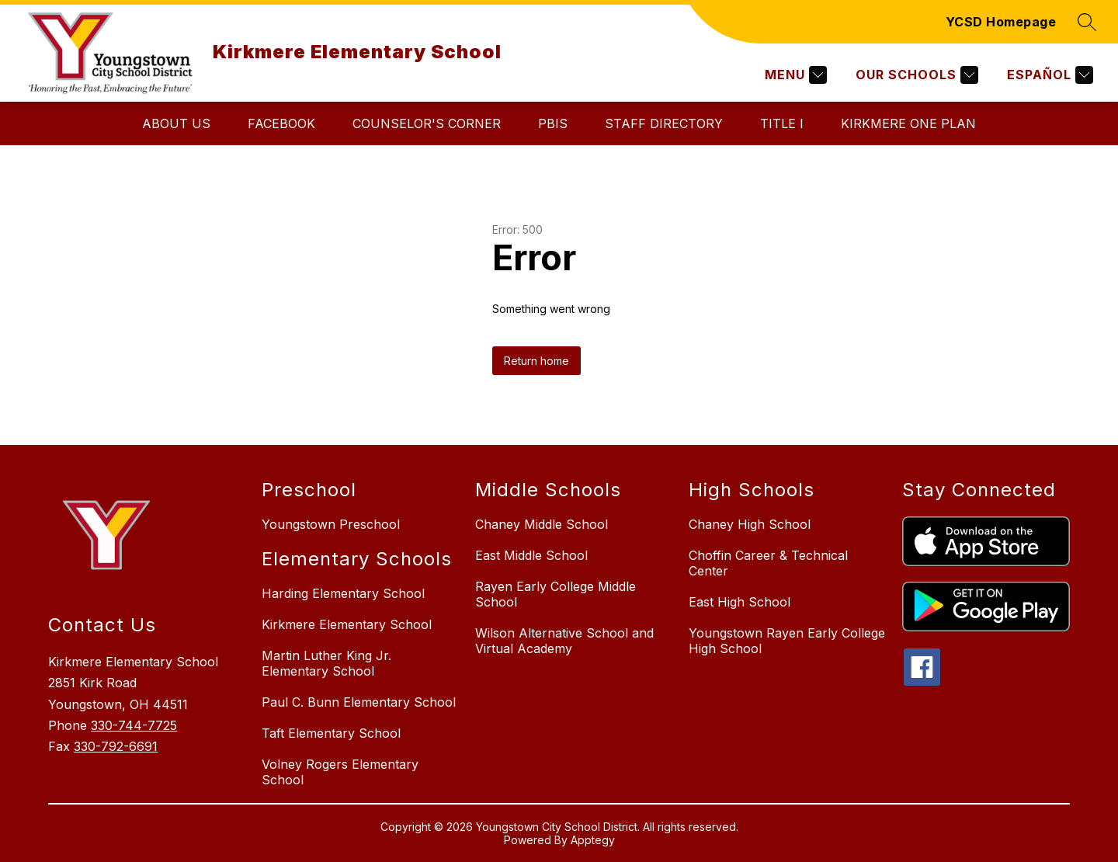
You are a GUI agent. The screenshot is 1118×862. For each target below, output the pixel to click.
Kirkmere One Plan (908, 123)
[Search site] (1087, 21)
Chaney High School (750, 524)
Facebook (281, 123)
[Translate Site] (1048, 75)
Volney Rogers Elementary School (340, 771)
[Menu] (794, 75)
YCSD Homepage (1001, 22)
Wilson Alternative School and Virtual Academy (564, 640)
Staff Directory (664, 123)
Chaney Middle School (541, 524)
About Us (176, 123)
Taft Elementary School (331, 733)
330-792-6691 (116, 746)
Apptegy (593, 839)
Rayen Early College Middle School (555, 594)
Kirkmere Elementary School (347, 624)
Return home (536, 360)
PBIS (553, 123)
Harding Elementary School (343, 593)
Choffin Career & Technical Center (768, 563)
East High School (739, 602)
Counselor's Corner (426, 123)
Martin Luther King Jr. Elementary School (326, 663)
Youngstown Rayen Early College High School (787, 640)
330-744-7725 (134, 725)
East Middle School (531, 555)
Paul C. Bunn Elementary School (359, 702)
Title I (782, 123)
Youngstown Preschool (331, 524)
